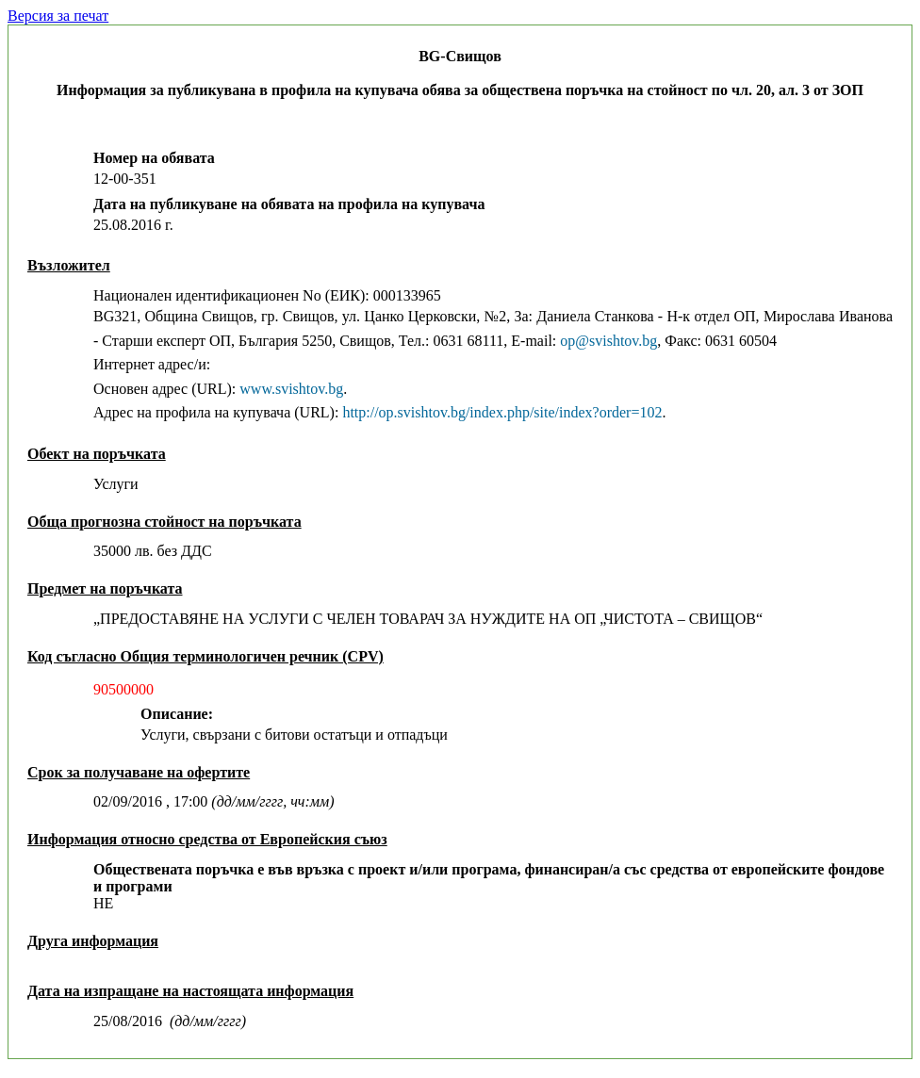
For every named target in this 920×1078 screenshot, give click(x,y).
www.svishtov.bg (291, 389)
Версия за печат (58, 16)
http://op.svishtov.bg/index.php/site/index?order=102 (502, 412)
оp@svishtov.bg (608, 341)
